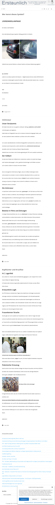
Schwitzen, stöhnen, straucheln (8, 456)
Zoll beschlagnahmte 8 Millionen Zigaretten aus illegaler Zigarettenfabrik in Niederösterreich (21, 451)
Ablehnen (34, 499)
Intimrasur (6, 120)
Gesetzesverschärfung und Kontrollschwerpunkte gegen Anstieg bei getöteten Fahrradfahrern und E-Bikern (24, 441)
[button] (52, 487)
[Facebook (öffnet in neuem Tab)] (44, 8)
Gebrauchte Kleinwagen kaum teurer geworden (12, 483)
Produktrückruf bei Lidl (7, 464)
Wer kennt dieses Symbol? (13, 14)
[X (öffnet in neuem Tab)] (42, 8)
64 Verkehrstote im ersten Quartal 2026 (10, 486)
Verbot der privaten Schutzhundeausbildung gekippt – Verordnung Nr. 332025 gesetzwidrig (21, 478)
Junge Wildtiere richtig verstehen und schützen (12, 475)
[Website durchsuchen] (51, 9)
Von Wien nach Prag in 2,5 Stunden (9, 459)
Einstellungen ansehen (46, 499)
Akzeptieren (24, 499)
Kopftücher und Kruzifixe (12, 269)
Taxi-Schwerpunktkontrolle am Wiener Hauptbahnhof (13, 448)
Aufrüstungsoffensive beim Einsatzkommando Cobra (13, 481)
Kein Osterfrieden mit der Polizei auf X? (10, 469)
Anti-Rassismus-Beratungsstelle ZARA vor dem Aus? (13, 438)
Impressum (45, 502)
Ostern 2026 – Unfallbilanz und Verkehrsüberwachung (13, 466)
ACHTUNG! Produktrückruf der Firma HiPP (11, 446)
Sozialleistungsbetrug (6, 453)
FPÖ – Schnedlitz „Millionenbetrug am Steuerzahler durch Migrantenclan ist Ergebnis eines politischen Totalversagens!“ (27, 461)
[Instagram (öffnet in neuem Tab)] (46, 8)
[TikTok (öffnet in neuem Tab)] (48, 8)
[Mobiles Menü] (3, 8)
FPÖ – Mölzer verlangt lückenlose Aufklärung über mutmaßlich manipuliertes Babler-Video (21, 443)
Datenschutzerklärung (28, 502)
